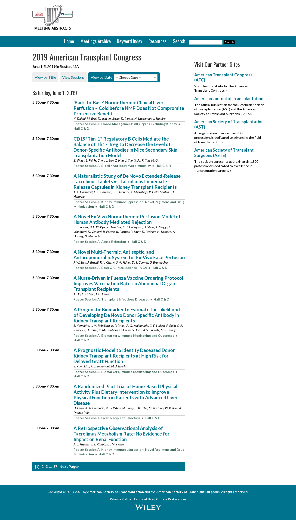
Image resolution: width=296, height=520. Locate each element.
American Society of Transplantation (115, 492)
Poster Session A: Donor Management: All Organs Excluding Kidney (125, 124)
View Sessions (73, 77)
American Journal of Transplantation (228, 98)
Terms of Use (143, 499)
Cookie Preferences (171, 499)
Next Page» (69, 466)
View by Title (45, 77)
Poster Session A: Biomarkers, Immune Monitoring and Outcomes (124, 335)
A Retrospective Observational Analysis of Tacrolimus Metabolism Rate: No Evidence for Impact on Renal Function (122, 433)
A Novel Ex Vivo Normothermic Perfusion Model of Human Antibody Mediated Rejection (127, 219)
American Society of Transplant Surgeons (188, 492)
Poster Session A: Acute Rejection (100, 241)
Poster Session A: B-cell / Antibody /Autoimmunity (112, 166)
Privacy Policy (120, 499)
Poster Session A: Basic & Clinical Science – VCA (110, 268)
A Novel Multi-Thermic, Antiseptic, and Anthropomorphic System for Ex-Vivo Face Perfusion (129, 254)
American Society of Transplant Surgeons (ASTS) (224, 152)
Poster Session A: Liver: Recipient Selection (107, 418)
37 (55, 466)
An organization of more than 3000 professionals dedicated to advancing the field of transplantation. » (227, 137)
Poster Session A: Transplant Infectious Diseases (111, 299)
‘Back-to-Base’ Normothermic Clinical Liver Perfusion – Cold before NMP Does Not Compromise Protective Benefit (129, 107)
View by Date (101, 77)
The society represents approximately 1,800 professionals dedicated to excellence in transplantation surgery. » (226, 165)
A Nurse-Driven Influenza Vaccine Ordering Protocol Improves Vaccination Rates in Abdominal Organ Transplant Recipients (128, 283)
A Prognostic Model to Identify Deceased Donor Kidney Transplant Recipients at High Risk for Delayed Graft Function (124, 355)
